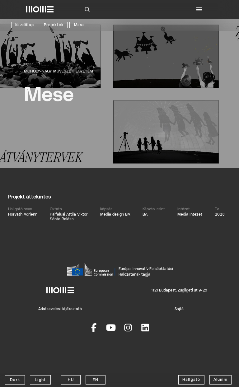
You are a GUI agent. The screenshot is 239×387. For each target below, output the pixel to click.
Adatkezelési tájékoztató (60, 309)
